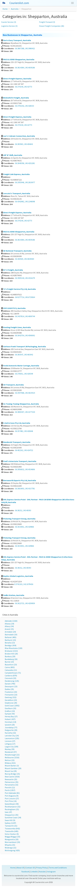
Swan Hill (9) (10, 820)
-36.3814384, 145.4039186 (24, 67)
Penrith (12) (10, 787)
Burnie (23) (9, 662)
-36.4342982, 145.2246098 (24, 201)
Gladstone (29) (11, 703)
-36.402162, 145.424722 (23, 450)
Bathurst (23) (10, 640)
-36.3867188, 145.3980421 (24, 48)
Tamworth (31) (11, 826)
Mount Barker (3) (12, 765)
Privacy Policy (41, 867)
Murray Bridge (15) (12, 774)
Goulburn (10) (10, 708)
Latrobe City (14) (12, 735)
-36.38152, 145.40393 (22, 510)
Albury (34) (9, 626)
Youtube (42, 871)
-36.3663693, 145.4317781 (24, 488)
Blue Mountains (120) (13, 648)
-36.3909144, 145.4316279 (24, 278)
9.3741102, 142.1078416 (23, 584)
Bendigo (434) (10, 645)
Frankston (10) (11, 692)
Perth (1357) (10, 790)
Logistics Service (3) (9, 26)
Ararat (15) (9, 629)
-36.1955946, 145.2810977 (24, 182)
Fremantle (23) (11, 694)
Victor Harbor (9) (12, 834)
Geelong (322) (10, 697)
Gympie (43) (10, 713)
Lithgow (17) (10, 744)
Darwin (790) (10, 683)
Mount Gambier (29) (13, 768)
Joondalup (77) (11, 727)
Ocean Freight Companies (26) (51, 26)
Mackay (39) (9, 749)
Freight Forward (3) (47, 22)
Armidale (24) (10, 632)
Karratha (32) (10, 733)
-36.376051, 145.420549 (23, 374)
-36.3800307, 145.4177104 (24, 412)
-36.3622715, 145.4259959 (24, 603)
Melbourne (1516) (12, 757)
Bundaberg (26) (11, 659)
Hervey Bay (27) (11, 716)
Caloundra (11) (11, 670)
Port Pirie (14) (10, 801)
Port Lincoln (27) (12, 798)
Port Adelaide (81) (12, 793)
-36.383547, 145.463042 (23, 354)
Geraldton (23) (11, 700)
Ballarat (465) (10, 637)
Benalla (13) (10, 642)
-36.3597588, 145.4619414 (24, 393)
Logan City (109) (11, 746)
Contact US (30, 867)
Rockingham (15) (12, 809)
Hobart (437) (10, 719)
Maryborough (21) (12, 755)
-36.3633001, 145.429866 (24, 527)
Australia (14, 9)
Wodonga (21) (10, 847)
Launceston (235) (12, 738)
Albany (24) (9, 623)
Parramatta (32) (11, 785)
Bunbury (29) (10, 656)
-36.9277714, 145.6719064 (24, 297)
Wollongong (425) (12, 850)
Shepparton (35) (11, 815)
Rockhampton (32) (12, 806)
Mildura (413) (10, 763)
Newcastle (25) (11, 779)
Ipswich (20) (10, 725)
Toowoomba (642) (12, 828)
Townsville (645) (11, 831)
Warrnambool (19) (12, 842)
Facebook (25, 871)
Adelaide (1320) (11, 621)
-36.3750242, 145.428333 (24, 106)
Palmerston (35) (11, 782)
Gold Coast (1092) (12, 705)
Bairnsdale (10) (11, 634)
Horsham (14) (10, 722)
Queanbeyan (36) (12, 804)
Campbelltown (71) (13, 673)
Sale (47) (8, 812)
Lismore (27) (10, 741)
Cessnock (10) (10, 678)
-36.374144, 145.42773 (23, 87)
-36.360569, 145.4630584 (24, 259)
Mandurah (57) (11, 752)
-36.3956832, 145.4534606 (24, 469)
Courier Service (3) (8, 22)
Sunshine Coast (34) (13, 817)
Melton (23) (9, 760)
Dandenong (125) (12, 681)
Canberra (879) (11, 675)
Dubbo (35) (9, 689)
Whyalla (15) (10, 845)
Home (5, 9)
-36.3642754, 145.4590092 (24, 335)
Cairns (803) (10, 667)
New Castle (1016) (12, 776)
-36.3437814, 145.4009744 (24, 316)
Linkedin (34, 871)
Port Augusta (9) (11, 796)
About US (20, 867)
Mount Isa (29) (11, 771)
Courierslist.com (19, 3)
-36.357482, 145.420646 (23, 431)
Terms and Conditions (58, 867)
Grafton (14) (10, 711)
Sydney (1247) (10, 823)
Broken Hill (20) (11, 653)
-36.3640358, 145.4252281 (24, 163)
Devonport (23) (11, 686)
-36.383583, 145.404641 (23, 144)
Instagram (51, 871)
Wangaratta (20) (11, 839)
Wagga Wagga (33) (12, 836)
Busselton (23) (11, 664)
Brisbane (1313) (11, 651)
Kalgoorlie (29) (11, 730)
